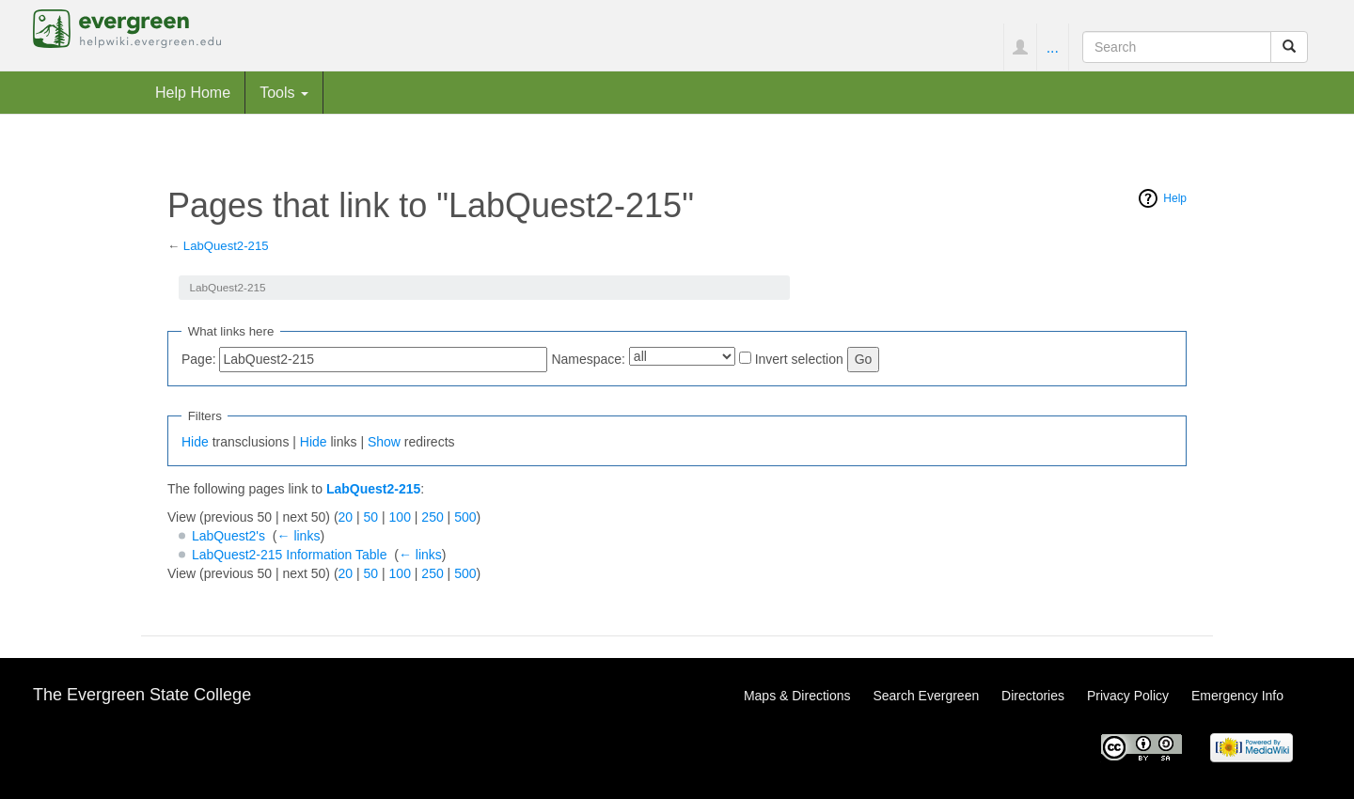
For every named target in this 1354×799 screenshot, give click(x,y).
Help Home (192, 92)
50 (371, 517)
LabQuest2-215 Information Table (289, 554)
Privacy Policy (1128, 695)
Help (1175, 198)
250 (432, 517)
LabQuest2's (228, 535)
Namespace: (588, 359)
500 (465, 517)
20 (346, 517)
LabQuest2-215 (226, 246)
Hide (195, 441)
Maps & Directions (797, 695)
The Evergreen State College (142, 694)
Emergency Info (1237, 695)
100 (400, 517)
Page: (198, 359)
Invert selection (799, 359)
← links (299, 535)
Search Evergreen (926, 695)
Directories (1032, 695)
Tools (284, 92)
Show (384, 441)
